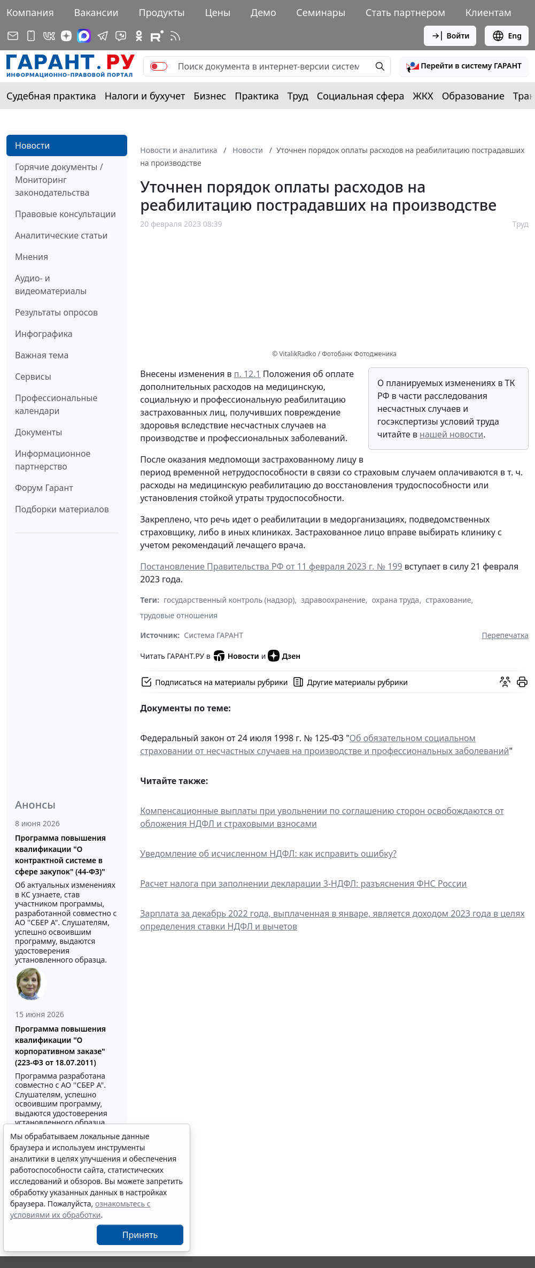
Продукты (161, 12)
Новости (32, 145)
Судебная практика (51, 95)
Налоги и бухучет (145, 95)
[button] (464, 66)
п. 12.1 (247, 374)
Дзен (284, 656)
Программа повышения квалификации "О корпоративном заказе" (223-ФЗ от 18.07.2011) (60, 1045)
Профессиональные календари (56, 404)
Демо (263, 12)
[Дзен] (66, 35)
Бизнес (209, 95)
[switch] (158, 66)
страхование (448, 600)
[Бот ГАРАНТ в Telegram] (120, 35)
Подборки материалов (62, 509)
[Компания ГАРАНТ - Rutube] (157, 35)
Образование (473, 95)
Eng (507, 35)
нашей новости (451, 434)
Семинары (320, 12)
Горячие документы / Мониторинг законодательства (59, 179)
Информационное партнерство (52, 460)
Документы (38, 432)
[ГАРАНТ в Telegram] (102, 35)
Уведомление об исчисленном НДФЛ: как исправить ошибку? (268, 853)
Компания (30, 12)
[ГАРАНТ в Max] (84, 36)
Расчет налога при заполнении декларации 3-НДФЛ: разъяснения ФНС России (303, 883)
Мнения (31, 257)
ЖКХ (423, 95)
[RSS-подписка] (175, 35)
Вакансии (96, 12)
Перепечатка (505, 635)
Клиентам (488, 12)
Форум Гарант (44, 488)
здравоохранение (333, 600)
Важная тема (42, 355)
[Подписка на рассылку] (12, 35)
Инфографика (44, 334)
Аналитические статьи (61, 235)
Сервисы (33, 376)
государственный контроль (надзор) (229, 600)
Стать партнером (405, 12)
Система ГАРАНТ (213, 635)
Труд (298, 95)
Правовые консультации (65, 214)
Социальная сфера (361, 95)
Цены (217, 12)
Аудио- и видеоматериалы (51, 284)
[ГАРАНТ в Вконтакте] (49, 35)
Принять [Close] (140, 1235)
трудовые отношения (179, 615)
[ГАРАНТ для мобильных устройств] (31, 35)
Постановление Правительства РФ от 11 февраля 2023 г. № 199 (271, 566)
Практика (256, 95)
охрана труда (396, 600)
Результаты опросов (56, 312)
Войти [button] (450, 35)
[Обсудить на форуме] (505, 681)
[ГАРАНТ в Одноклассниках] (139, 35)
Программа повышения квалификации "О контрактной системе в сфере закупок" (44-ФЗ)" (60, 855)
